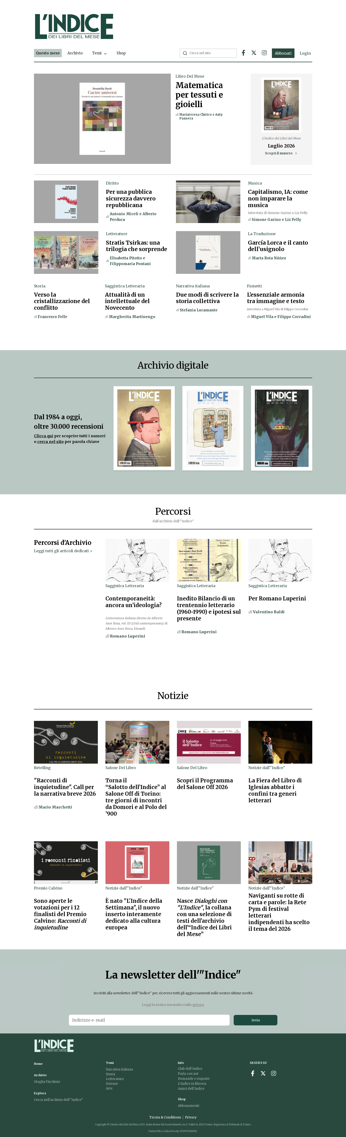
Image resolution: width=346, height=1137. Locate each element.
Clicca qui (43, 436)
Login (305, 53)
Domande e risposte (194, 1079)
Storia (110, 1074)
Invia (255, 1020)
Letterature (115, 1079)
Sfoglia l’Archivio (47, 1082)
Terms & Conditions (165, 1117)
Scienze (112, 1084)
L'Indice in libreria (192, 1084)
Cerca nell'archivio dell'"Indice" (58, 1100)
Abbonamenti (188, 1106)
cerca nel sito (50, 441)
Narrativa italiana (119, 1069)
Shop (121, 53)
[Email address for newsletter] (149, 1020)
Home (38, 1064)
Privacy (191, 1117)
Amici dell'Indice (191, 1089)
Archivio (75, 53)
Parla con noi (188, 1074)
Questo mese (48, 53)
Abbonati (283, 53)
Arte (109, 1088)
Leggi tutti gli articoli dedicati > (63, 551)
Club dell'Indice (190, 1069)
